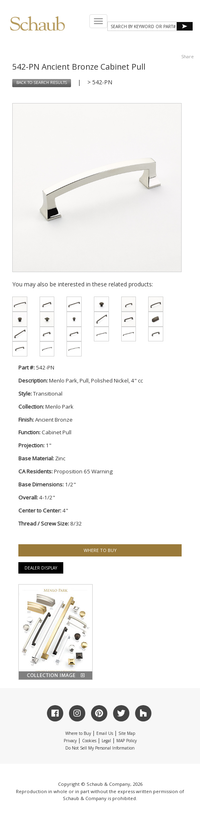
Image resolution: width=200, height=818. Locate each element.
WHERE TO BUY (100, 550)
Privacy (70, 740)
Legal (106, 740)
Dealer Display (40, 568)
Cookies (89, 740)
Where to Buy (78, 733)
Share (187, 56)
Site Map (126, 733)
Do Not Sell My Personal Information (100, 748)
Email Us (104, 733)
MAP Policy (126, 740)
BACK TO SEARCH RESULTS (41, 82)
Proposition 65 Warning (83, 471)
